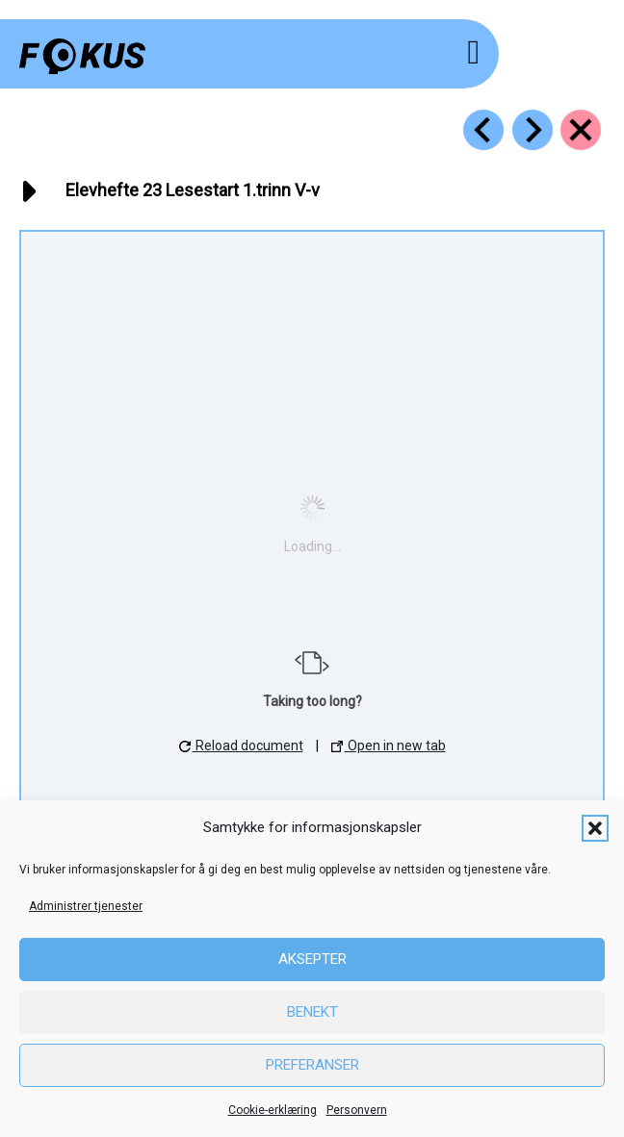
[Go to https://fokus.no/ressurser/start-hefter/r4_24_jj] (532, 130)
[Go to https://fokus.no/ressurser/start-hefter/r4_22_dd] (483, 130)
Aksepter (312, 959)
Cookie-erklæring (272, 1110)
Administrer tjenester (86, 906)
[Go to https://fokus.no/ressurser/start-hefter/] (581, 130)
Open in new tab (388, 745)
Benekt (312, 1012)
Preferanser (312, 1065)
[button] (595, 828)
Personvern (356, 1110)
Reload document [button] (241, 745)
